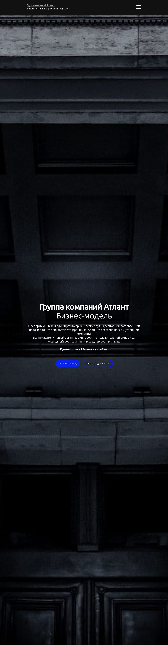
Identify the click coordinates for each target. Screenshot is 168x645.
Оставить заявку (68, 363)
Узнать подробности (97, 363)
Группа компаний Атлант (41, 5)
